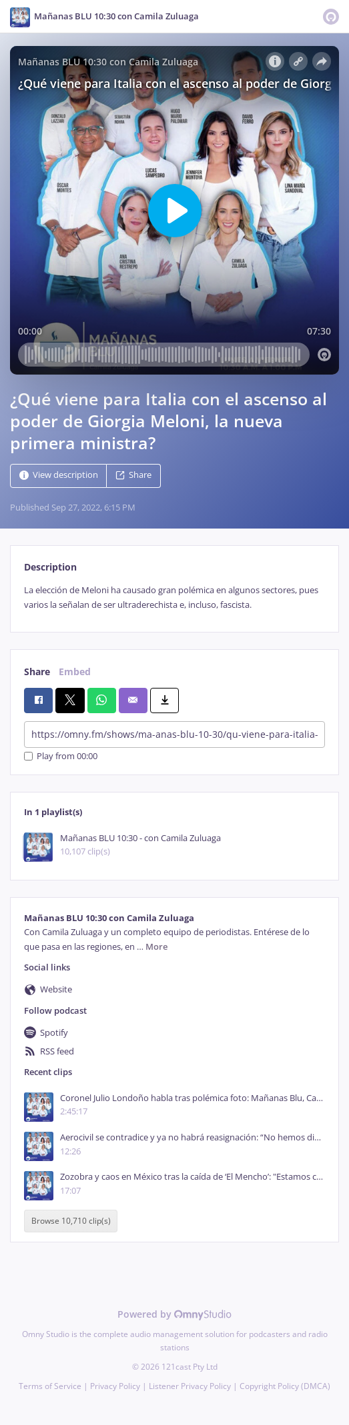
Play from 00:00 (60, 756)
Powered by (174, 1314)
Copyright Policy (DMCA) (285, 1386)
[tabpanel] (174, 597)
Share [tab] (37, 671)
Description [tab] (50, 567)
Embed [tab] (75, 671)
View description (58, 475)
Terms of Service (50, 1386)
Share (133, 475)
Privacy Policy (115, 1386)
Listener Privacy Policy (190, 1386)
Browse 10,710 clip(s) (71, 1221)
